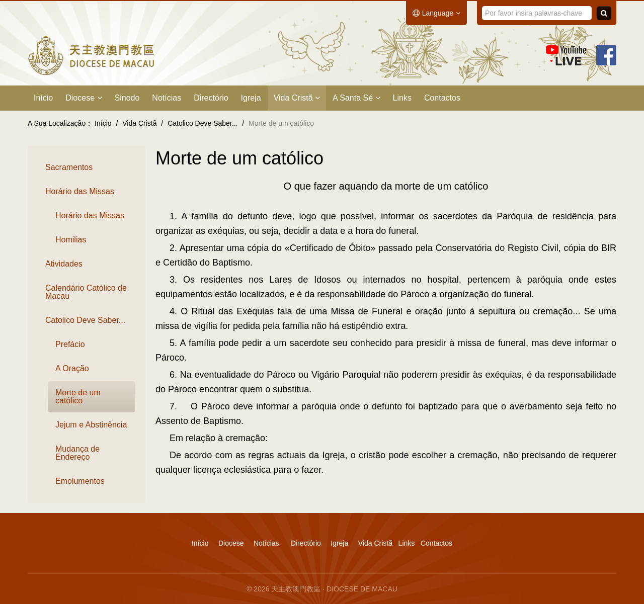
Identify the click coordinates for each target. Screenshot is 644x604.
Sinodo (127, 98)
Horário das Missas (79, 191)
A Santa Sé (356, 98)
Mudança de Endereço (77, 453)
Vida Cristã (297, 98)
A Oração (72, 368)
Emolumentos (80, 481)
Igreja (251, 98)
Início (43, 98)
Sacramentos (69, 167)
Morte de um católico (78, 396)
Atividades (64, 264)
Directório (211, 98)
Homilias (70, 239)
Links (402, 98)
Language (436, 13)
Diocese (83, 98)
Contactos (442, 98)
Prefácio (70, 344)
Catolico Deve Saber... (85, 320)
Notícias (166, 98)
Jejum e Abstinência (91, 424)
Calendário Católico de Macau (86, 292)
